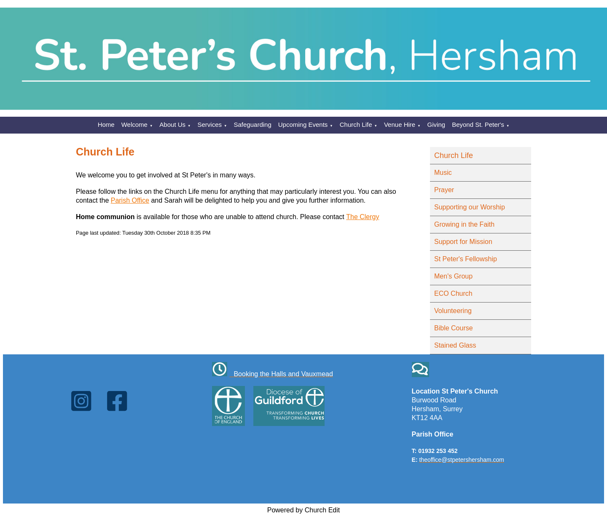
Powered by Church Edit (303, 510)
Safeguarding (252, 124)
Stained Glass (455, 345)
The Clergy (362, 216)
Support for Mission (463, 241)
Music (443, 172)
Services (210, 124)
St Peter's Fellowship (465, 259)
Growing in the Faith (464, 224)
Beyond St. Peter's (478, 124)
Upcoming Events (303, 124)
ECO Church (453, 293)
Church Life (356, 124)
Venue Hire (399, 124)
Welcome (134, 124)
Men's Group (453, 276)
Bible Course (453, 328)
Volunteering (453, 310)
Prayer (444, 189)
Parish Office (130, 200)
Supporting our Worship (469, 207)
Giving (436, 124)
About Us (172, 124)
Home (106, 124)
